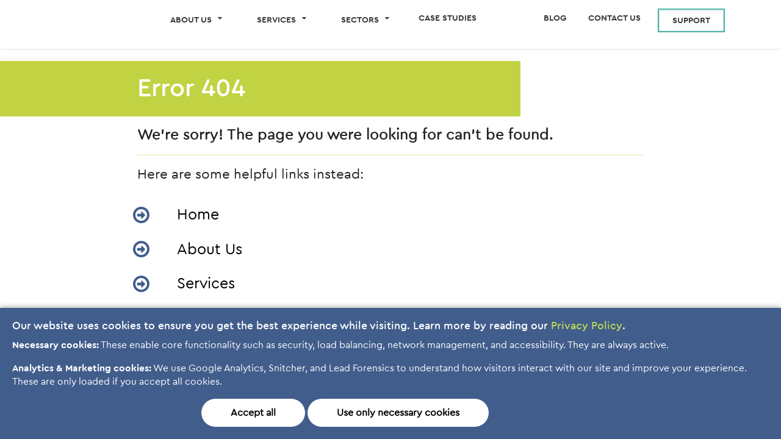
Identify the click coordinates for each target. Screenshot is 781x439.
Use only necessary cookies (398, 413)
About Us (209, 252)
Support (691, 20)
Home (198, 218)
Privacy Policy (586, 326)
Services (206, 286)
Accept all (253, 413)
